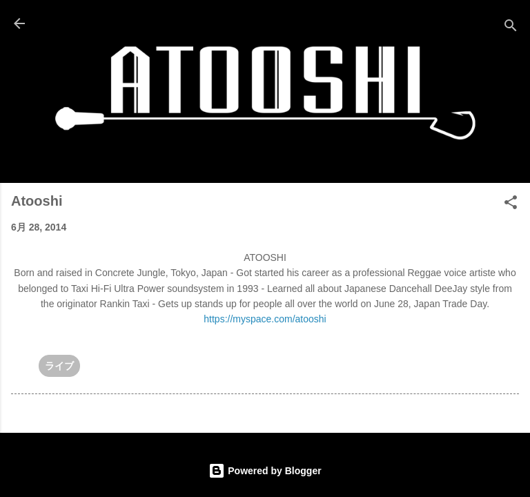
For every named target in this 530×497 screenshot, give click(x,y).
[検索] (510, 28)
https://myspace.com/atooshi (265, 318)
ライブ (59, 365)
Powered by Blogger (264, 470)
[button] (510, 204)
